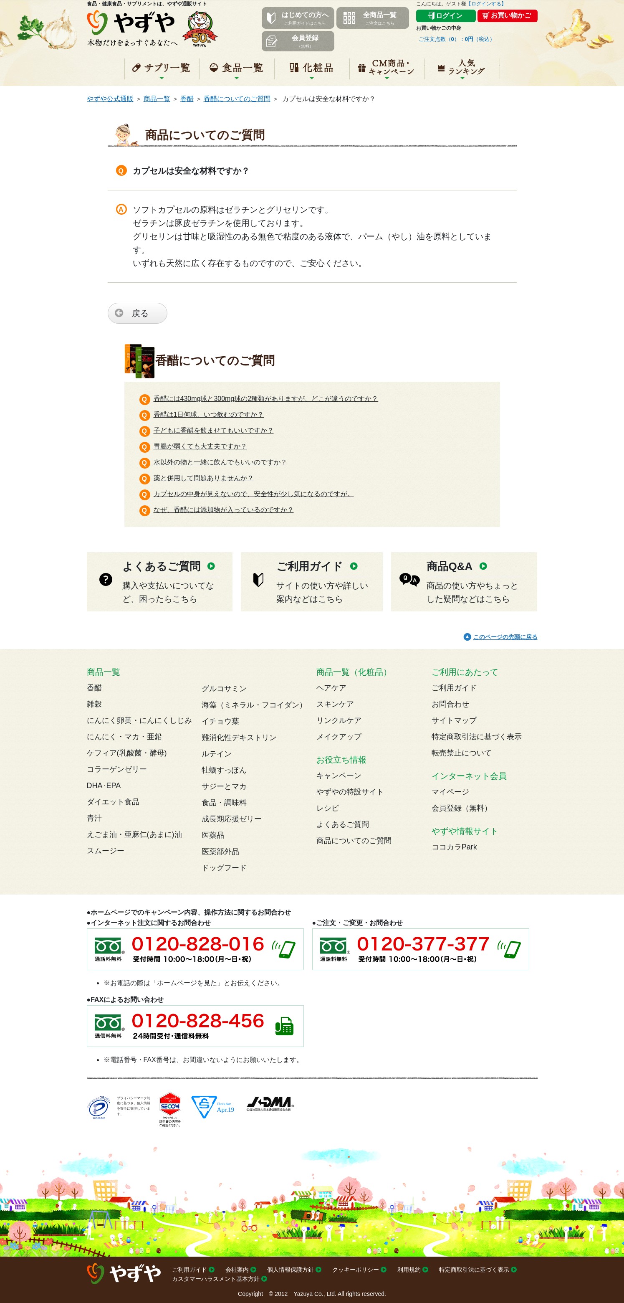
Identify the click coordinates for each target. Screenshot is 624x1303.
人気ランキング (462, 72)
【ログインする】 (486, 4)
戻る (140, 313)
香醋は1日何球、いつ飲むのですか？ (209, 414)
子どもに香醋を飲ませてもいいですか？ (214, 430)
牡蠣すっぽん (224, 770)
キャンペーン (387, 72)
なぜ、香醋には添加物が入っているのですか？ (224, 509)
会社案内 (237, 1269)
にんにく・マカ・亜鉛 (124, 737)
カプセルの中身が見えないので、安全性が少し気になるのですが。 (254, 493)
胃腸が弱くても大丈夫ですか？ (200, 446)
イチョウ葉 (220, 721)
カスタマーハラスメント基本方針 (216, 1278)
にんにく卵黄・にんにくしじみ (139, 720)
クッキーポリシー (355, 1269)
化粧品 (312, 72)
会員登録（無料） (462, 808)
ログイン (449, 15)
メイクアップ (338, 737)
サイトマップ (454, 720)
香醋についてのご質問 (237, 98)
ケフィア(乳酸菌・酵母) (127, 753)
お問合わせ (450, 704)
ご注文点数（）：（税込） (457, 39)
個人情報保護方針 (290, 1269)
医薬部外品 (220, 851)
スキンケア (335, 704)
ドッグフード (224, 868)
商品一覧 (157, 98)
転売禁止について (462, 753)
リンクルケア (338, 720)
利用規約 (409, 1269)
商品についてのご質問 (354, 841)
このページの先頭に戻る (505, 637)
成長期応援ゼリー (232, 819)
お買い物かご (511, 15)
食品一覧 (237, 72)
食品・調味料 (224, 803)
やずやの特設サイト (350, 792)
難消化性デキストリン (239, 737)
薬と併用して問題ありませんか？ (204, 478)
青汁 (94, 818)
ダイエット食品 (113, 802)
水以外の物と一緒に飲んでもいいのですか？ (220, 462)
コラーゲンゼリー (117, 769)
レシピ (327, 808)
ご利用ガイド (454, 688)
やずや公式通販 (110, 98)
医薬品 (213, 835)
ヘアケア (331, 688)
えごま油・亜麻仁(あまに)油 (134, 834)
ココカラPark (454, 847)
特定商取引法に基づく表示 (477, 737)
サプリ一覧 (162, 72)
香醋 (187, 98)
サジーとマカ (224, 786)
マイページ (450, 792)
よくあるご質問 (342, 824)
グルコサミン (224, 688)
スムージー (105, 851)
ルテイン (217, 754)
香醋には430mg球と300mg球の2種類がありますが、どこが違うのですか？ (266, 398)
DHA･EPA (104, 785)
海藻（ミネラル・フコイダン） (254, 705)
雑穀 (94, 704)
